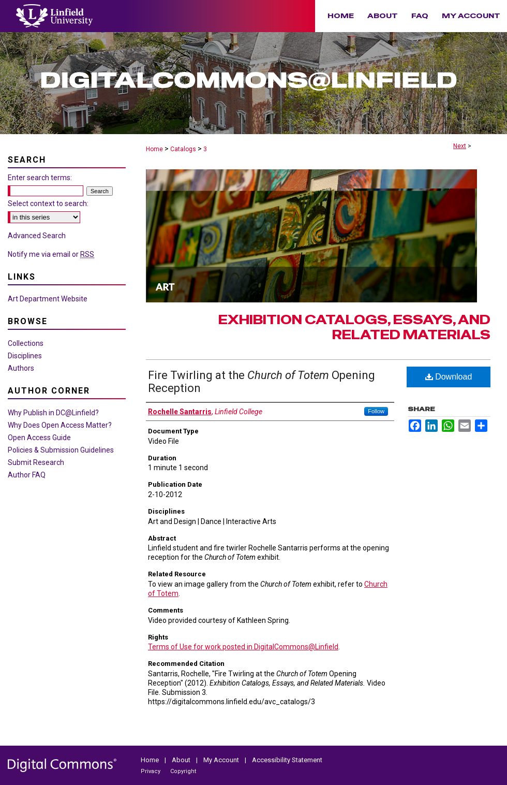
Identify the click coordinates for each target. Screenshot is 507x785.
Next (459, 146)
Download (448, 376)
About (182, 760)
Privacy (151, 771)
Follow (376, 411)
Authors (21, 368)
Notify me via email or (51, 254)
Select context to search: (48, 203)
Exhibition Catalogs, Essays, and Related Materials (354, 327)
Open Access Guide (39, 437)
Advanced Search (37, 235)
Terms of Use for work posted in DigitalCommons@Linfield (243, 647)
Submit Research (36, 462)
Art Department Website (47, 299)
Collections (25, 343)
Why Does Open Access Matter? (60, 425)
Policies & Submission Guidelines (61, 450)
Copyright (183, 771)
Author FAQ (27, 475)
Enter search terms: (40, 177)
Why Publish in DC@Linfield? (53, 413)
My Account (222, 760)
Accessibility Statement (287, 760)
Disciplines (25, 356)
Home (154, 149)
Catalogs (183, 149)
